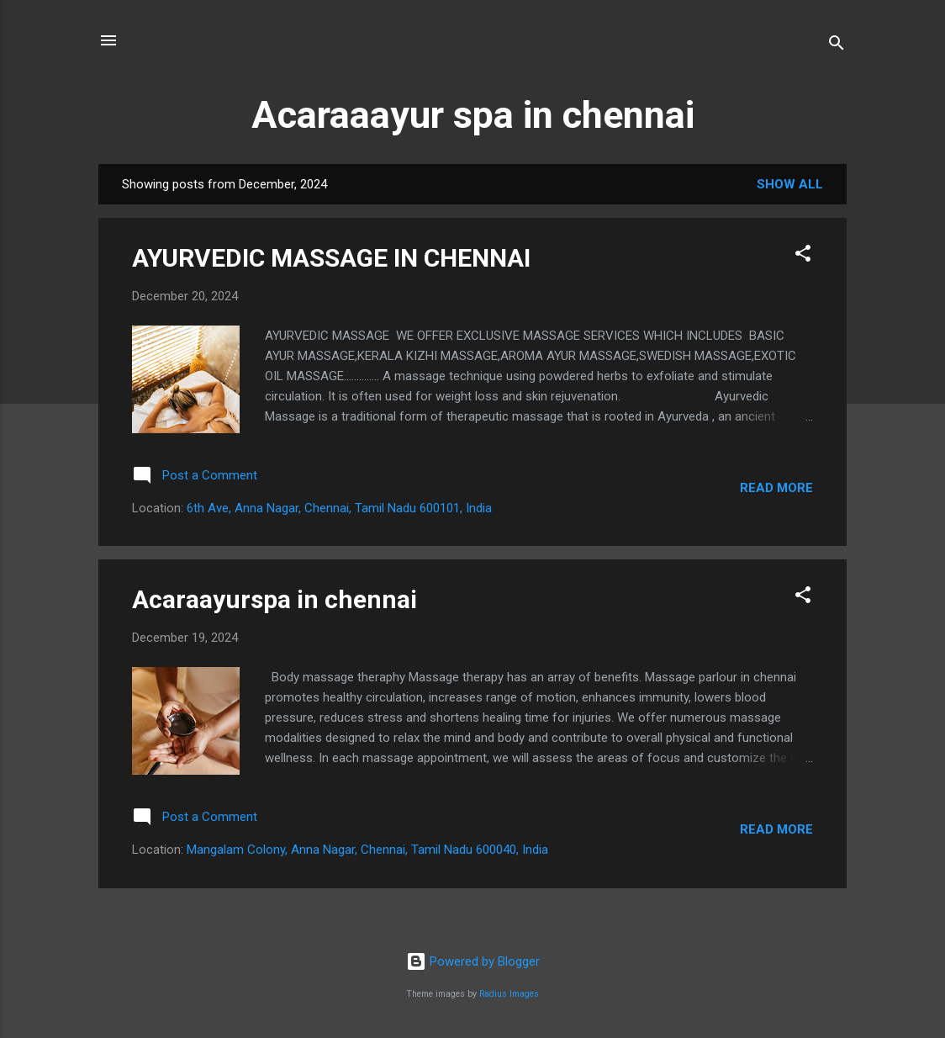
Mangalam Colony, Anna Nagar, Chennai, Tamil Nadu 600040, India (367, 849)
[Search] (836, 45)
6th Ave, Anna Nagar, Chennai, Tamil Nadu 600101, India (339, 508)
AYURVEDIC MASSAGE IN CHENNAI (331, 258)
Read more (776, 487)
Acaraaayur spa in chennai (472, 115)
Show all (790, 184)
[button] (803, 256)
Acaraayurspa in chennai (274, 599)
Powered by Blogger (473, 961)
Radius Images (509, 993)
